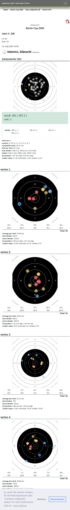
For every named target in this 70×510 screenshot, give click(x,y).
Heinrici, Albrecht (19, 52)
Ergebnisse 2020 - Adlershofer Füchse (16, 3)
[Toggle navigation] (65, 3)
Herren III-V (47, 10)
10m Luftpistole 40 (32, 10)
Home (5, 10)
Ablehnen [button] (41, 499)
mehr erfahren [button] (20, 506)
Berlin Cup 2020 (16, 10)
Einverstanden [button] (57, 499)
